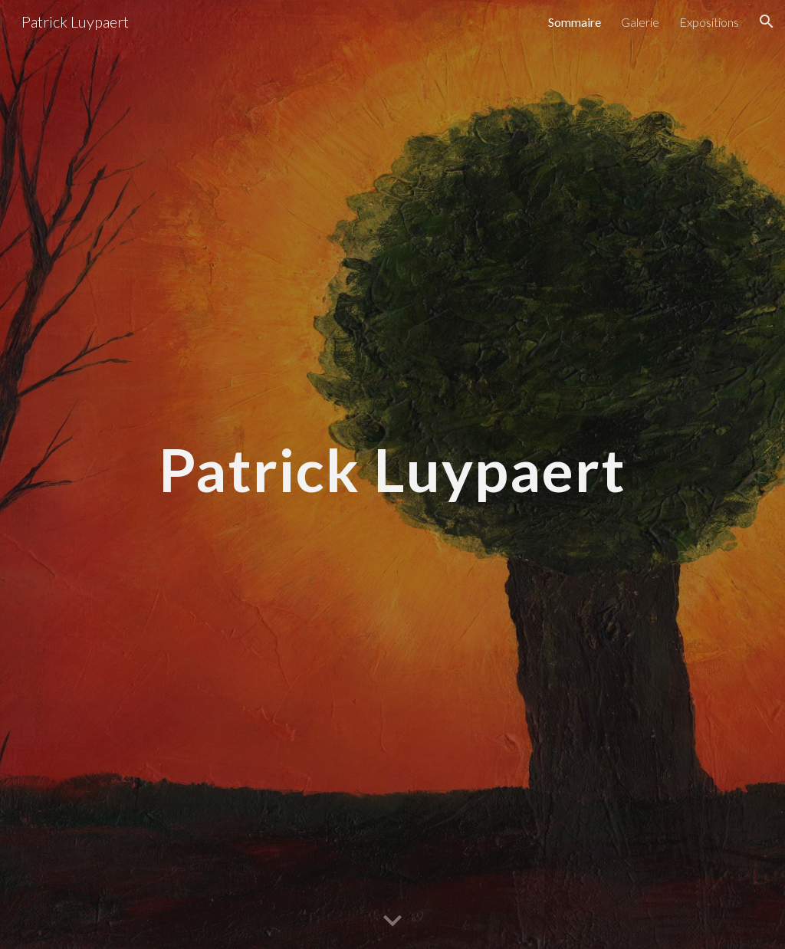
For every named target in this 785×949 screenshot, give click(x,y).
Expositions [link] (709, 22)
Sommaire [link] (574, 22)
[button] (766, 21)
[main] (393, 474)
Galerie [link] (640, 22)
